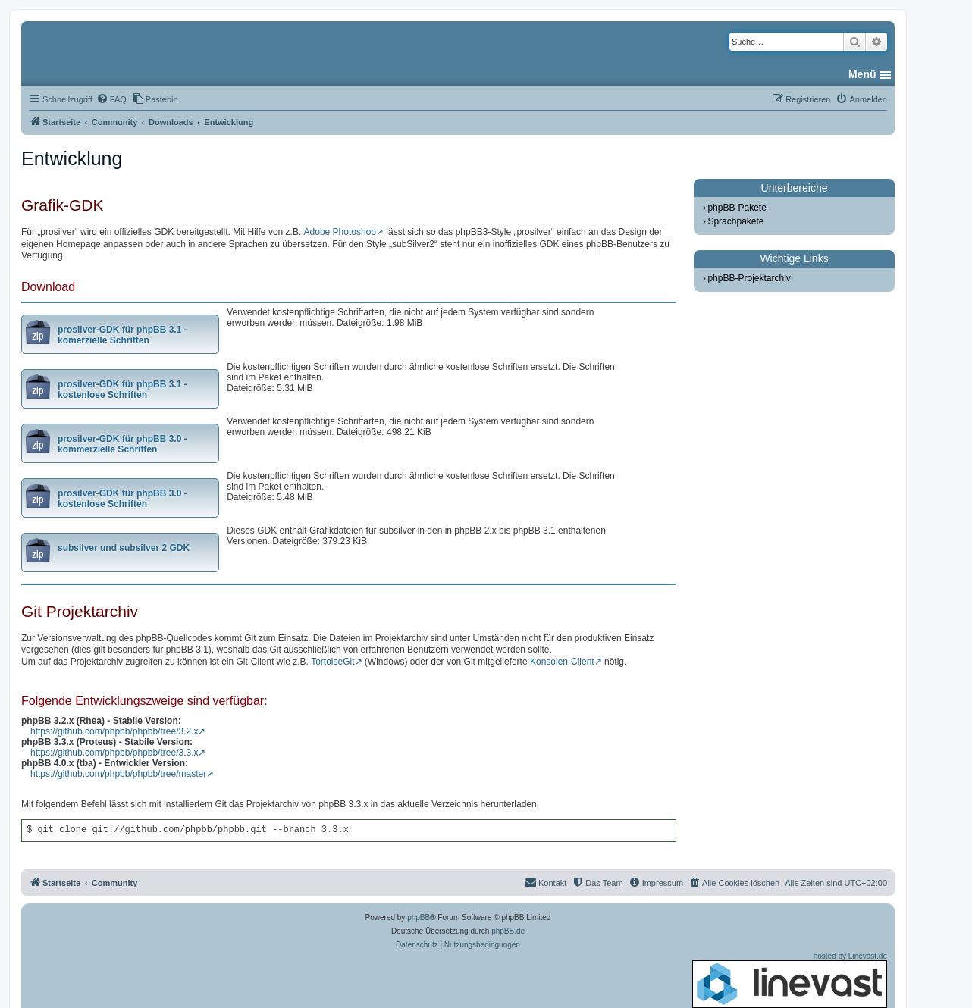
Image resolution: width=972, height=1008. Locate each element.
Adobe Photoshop (340, 232)
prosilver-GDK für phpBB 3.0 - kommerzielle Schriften (122, 444)
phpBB (418, 917)
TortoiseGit (332, 661)
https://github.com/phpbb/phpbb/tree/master (118, 774)
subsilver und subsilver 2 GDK (124, 548)
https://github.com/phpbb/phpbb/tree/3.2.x (114, 731)
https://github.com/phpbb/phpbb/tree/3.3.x (114, 752)
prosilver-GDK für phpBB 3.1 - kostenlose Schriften (122, 389)
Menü (862, 74)
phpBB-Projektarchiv (748, 278)
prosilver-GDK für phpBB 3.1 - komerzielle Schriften (122, 335)
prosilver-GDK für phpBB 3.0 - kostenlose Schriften (122, 498)
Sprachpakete (735, 221)
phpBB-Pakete (736, 207)
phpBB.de (508, 931)
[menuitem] (111, 99)
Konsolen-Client (562, 661)
